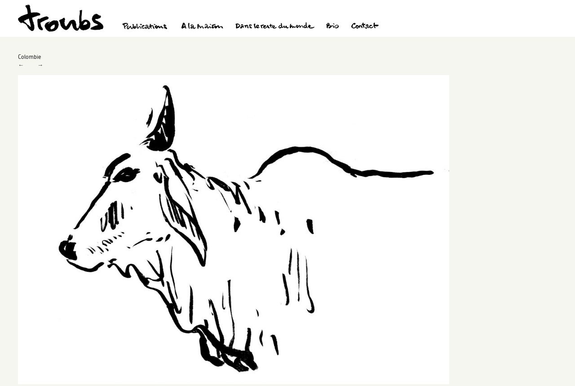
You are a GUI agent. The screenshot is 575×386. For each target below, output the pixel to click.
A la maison (202, 27)
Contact (365, 27)
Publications (146, 27)
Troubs (60, 18)
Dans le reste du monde (274, 27)
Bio (332, 27)
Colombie (29, 56)
